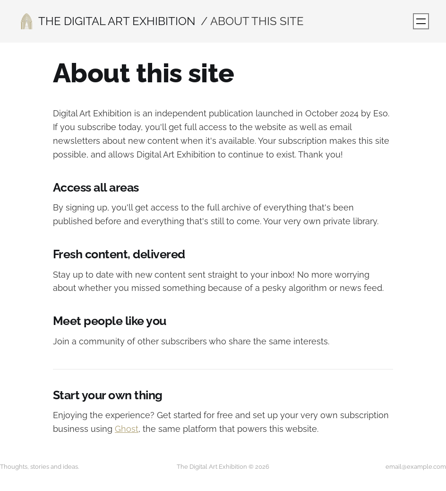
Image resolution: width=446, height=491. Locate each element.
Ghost (126, 429)
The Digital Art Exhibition (117, 21)
